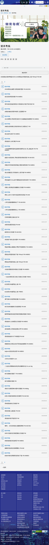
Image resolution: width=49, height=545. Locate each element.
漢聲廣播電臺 (2, 2)
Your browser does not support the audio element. (24, 68)
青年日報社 (20, 521)
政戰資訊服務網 (21, 517)
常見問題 (3, 485)
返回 (4, 467)
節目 (10, 13)
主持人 (2, 479)
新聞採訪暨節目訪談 (38, 499)
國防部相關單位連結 (22, 513)
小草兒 (9, 51)
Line (31, 2)
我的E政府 (35, 515)
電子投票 (3, 487)
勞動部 (35, 523)
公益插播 (35, 495)
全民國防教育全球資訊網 (23, 527)
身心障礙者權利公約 (6, 521)
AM (2, 497)
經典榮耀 (3, 475)
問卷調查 (3, 489)
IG (34, 2)
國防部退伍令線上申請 (38, 507)
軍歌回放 (19, 497)
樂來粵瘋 (14, 13)
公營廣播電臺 (4, 515)
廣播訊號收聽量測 (37, 501)
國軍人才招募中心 (21, 525)
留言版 (35, 505)
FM (2, 495)
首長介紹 (19, 479)
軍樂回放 (19, 499)
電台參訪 (35, 497)
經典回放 (26, 2)
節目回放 (19, 495)
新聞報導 (35, 477)
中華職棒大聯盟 (5, 519)
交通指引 (19, 483)
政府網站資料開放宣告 (22, 531)
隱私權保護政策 (4, 531)
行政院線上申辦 (37, 509)
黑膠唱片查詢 (36, 503)
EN (21, 2)
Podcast (35, 481)
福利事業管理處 (21, 523)
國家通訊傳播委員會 (38, 519)
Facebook (29, 2)
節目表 (2, 477)
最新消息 (35, 475)
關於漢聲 (19, 475)
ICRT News (36, 483)
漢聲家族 (19, 481)
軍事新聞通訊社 (21, 519)
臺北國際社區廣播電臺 (6, 517)
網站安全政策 (13, 531)
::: (24, 6)
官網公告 (35, 485)
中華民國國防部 (21, 515)
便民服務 (35, 493)
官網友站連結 (4, 513)
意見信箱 (3, 483)
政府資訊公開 (4, 481)
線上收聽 (23, 2)
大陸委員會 (36, 521)
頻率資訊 (19, 485)
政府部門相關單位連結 (38, 513)
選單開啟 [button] (47, 2)
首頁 (2, 13)
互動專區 (4, 55)
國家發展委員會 (37, 517)
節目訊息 (35, 479)
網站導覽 (17, 2)
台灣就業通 (36, 525)
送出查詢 (45, 2)
